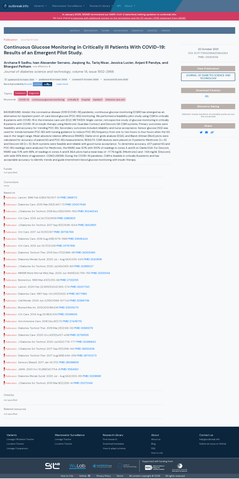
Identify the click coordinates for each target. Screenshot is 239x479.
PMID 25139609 (67, 314)
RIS (207, 96)
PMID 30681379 (83, 328)
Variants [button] (39, 6)
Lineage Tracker (62, 439)
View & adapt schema (113, 448)
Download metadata (112, 443)
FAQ (152, 448)
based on (137, 30)
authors (75, 30)
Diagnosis (34, 93)
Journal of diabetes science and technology (208, 77)
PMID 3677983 (78, 293)
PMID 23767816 (65, 245)
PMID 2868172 (68, 197)
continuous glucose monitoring (48, 99)
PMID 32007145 (80, 287)
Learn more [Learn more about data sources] (62, 84)
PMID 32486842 (86, 342)
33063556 (211, 57)
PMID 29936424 (78, 238)
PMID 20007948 (75, 204)
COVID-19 (24, 99)
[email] (207, 132)
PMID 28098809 (69, 362)
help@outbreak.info (208, 439)
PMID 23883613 (66, 218)
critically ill (73, 99)
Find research (109, 439)
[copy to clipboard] (213, 132)
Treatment (20, 93)
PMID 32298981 (92, 376)
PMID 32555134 (100, 273)
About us (154, 439)
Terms (120, 476)
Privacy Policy (104, 476)
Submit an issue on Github (211, 443)
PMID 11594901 (70, 369)
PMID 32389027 (83, 266)
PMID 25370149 (83, 383)
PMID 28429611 (87, 225)
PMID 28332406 (85, 348)
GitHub (84, 476)
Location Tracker (15, 443)
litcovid (38, 84)
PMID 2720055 (69, 280)
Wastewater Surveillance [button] (67, 6)
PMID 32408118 (93, 259)
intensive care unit (115, 99)
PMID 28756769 (64, 232)
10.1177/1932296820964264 (211, 53)
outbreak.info (16, 5)
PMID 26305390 (85, 252)
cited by (152, 30)
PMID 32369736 (79, 300)
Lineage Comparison (17, 448)
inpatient (97, 99)
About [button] (129, 6)
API (119, 6)
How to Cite (67, 476)
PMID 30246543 (88, 211)
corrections (121, 30)
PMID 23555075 (69, 307)
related (165, 30)
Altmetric (204, 106)
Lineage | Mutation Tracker (20, 439)
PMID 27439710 (72, 321)
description (91, 30)
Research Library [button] (100, 6)
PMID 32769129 (79, 335)
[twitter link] (202, 132)
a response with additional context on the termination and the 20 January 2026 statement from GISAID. (128, 18)
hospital (86, 99)
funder (106, 30)
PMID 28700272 (87, 355)
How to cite (156, 453)
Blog (152, 443)
